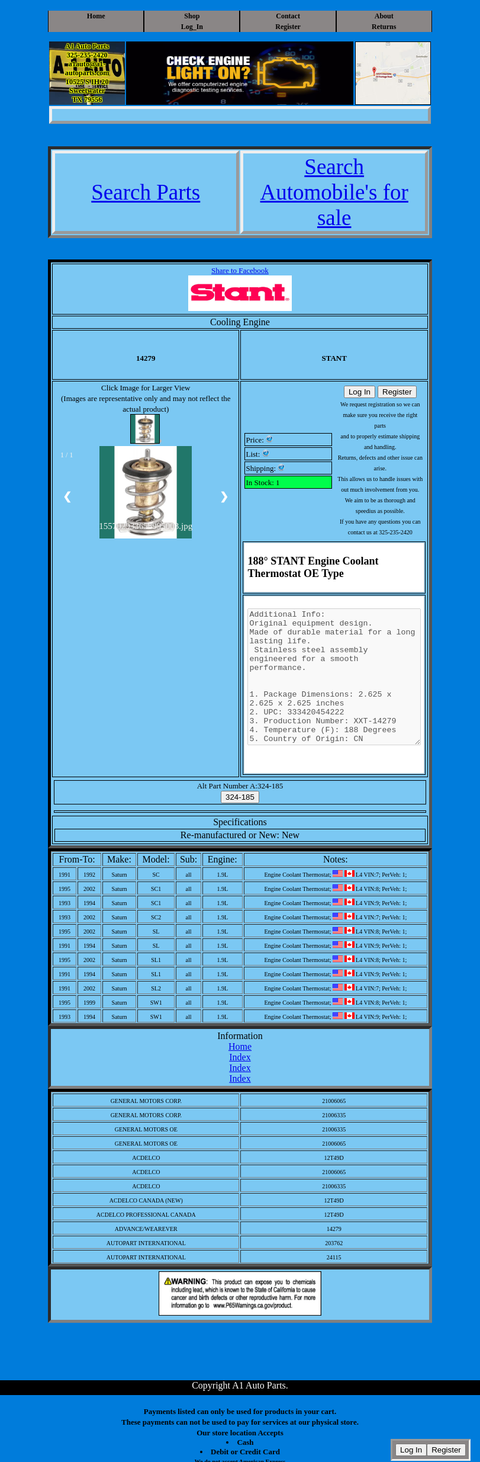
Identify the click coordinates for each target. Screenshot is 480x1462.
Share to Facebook (240, 270)
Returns (384, 27)
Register (288, 27)
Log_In (192, 27)
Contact (288, 16)
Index (239, 1057)
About (384, 16)
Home (96, 16)
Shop (191, 16)
